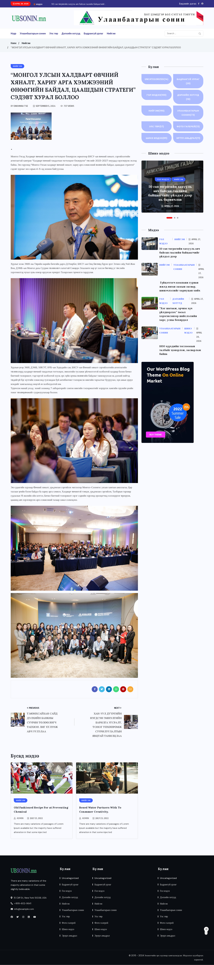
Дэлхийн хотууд (71, 33)
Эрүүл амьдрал (188, 140)
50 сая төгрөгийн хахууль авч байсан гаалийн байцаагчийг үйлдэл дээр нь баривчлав (170, 197)
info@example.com (22, 909)
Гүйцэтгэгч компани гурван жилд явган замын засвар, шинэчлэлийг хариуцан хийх (180, 290)
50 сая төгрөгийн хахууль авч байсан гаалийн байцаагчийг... (78, 4)
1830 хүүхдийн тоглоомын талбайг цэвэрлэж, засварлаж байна (180, 353)
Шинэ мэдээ (157, 138)
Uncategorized (157, 79)
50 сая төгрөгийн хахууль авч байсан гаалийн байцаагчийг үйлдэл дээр (180, 256)
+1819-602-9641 (21, 903)
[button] (169, 222)
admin (20, 818)
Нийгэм (111, 33)
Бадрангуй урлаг (93, 33)
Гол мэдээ (157, 95)
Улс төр (53, 33)
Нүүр (13, 33)
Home (13, 43)
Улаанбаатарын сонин (33, 33)
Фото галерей (188, 126)
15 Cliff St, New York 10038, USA (29, 897)
